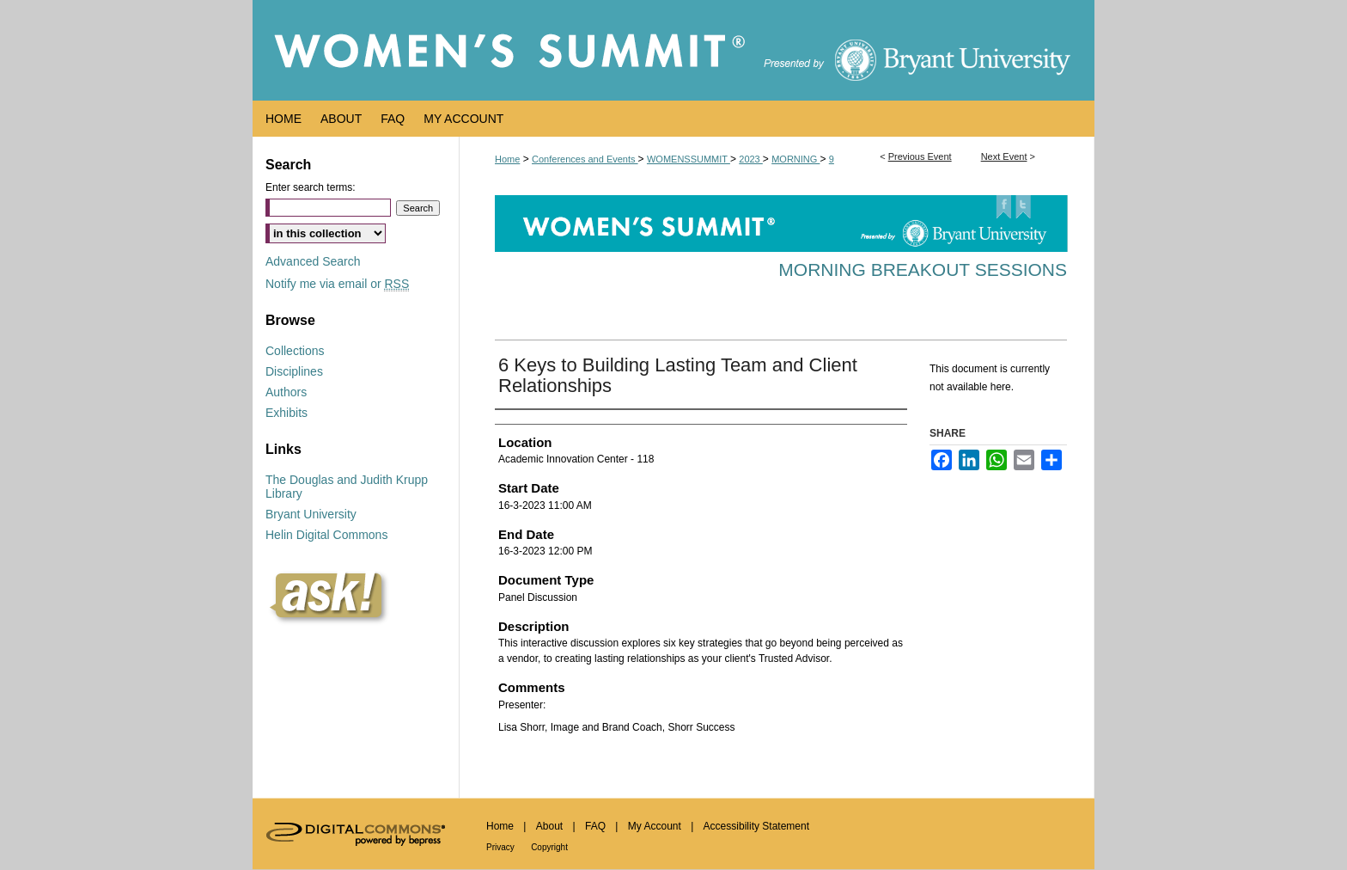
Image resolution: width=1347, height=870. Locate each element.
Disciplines (294, 371)
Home (507, 159)
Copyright (549, 847)
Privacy (500, 847)
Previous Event (920, 156)
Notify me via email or (337, 284)
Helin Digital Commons (326, 535)
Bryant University (311, 514)
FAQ (595, 826)
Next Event (1004, 156)
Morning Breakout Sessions (922, 269)
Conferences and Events (585, 159)
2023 (751, 159)
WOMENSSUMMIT (688, 159)
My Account (654, 826)
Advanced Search (313, 261)
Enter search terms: (310, 187)
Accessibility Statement (756, 826)
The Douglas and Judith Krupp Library (346, 486)
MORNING (795, 159)
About (549, 826)
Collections (294, 351)
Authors (286, 392)
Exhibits (286, 413)
